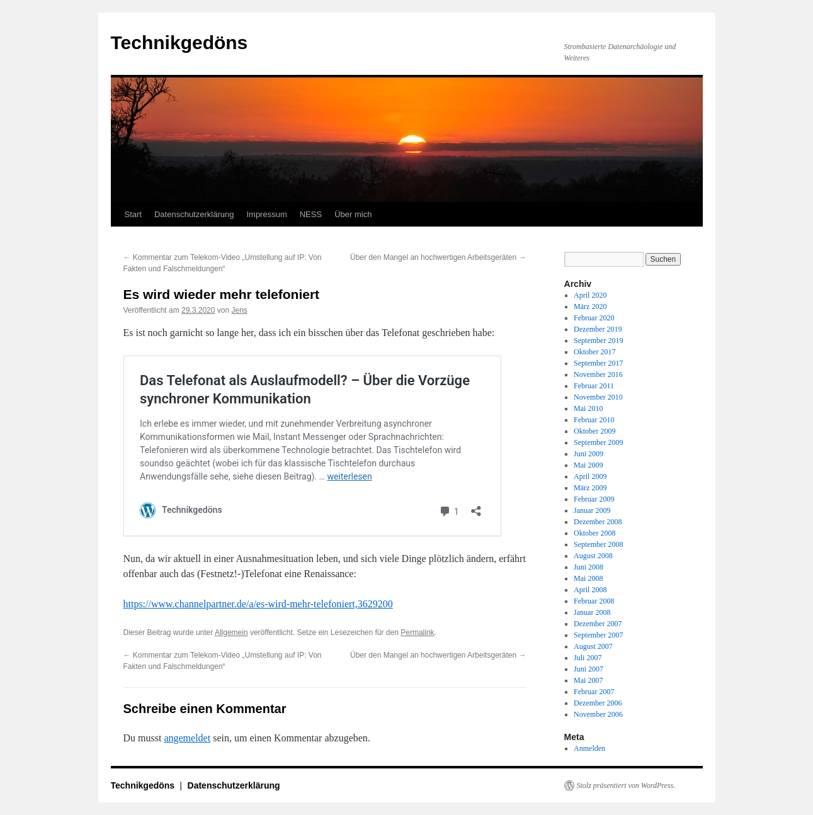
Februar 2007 (594, 691)
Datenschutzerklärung (194, 214)
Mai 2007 (588, 680)
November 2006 (598, 714)
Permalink (417, 632)
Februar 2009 (594, 499)
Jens (239, 310)
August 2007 (593, 646)
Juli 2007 (587, 657)
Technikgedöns (179, 42)
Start (133, 214)
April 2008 (590, 589)
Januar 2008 (592, 612)
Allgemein (231, 632)
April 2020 (590, 295)
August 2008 (593, 555)
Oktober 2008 (594, 533)
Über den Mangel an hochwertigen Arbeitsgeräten (438, 257)
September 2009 (598, 442)
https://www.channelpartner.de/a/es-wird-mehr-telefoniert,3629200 (258, 604)
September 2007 (598, 635)
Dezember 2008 (598, 521)
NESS (311, 214)
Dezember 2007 (598, 623)
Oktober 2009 (594, 431)
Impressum (266, 214)
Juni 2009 (588, 453)
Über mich (353, 214)
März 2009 (590, 487)
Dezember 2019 (598, 329)
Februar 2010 (594, 419)
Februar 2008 (594, 601)
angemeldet (187, 738)
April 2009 (590, 476)
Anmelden (589, 748)
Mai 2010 (588, 408)
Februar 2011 (594, 385)
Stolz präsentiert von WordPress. (626, 785)
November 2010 (598, 397)
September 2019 (598, 340)
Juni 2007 (588, 669)
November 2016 (598, 374)
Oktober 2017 (594, 351)
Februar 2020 (594, 317)
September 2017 (598, 363)
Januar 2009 (592, 510)
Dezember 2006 (598, 703)
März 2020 (590, 306)
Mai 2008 (588, 578)
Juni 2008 (588, 567)
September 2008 (598, 544)
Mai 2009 (588, 465)
